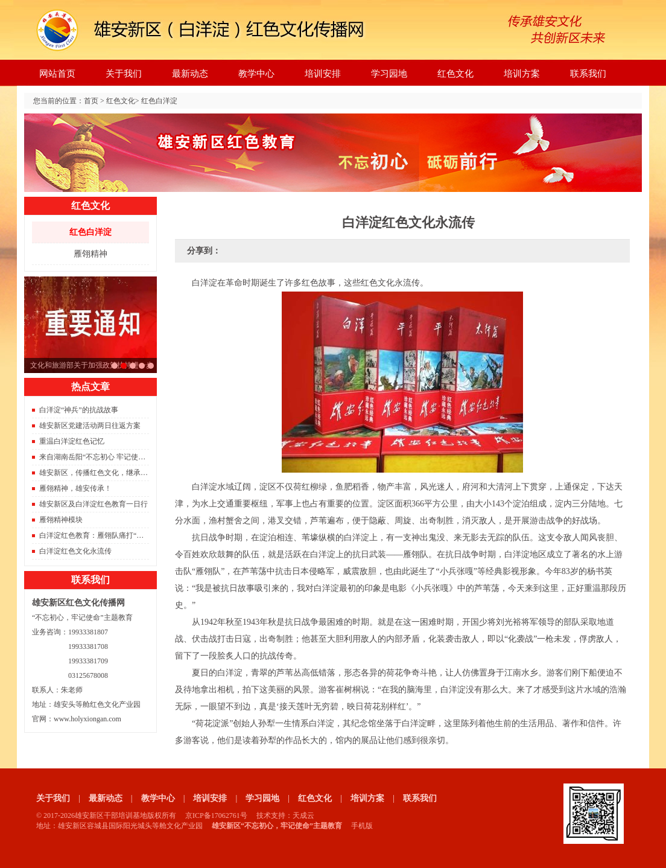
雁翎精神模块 (61, 519)
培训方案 (522, 73)
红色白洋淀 (159, 101)
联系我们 (588, 73)
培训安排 (323, 73)
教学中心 (256, 73)
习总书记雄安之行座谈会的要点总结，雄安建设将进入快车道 (115, 366)
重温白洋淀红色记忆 (71, 441)
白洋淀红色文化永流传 (75, 551)
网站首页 (57, 73)
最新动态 (190, 73)
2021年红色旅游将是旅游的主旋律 (133, 366)
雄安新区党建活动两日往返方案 (90, 425)
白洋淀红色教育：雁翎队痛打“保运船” (100, 535)
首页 (91, 101)
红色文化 (455, 73)
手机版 (362, 826)
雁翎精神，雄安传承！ (75, 488)
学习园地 (389, 73)
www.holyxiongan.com (87, 719)
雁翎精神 (90, 253)
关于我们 (124, 73)
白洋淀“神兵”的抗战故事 (78, 410)
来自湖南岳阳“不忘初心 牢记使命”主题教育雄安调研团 (126, 457)
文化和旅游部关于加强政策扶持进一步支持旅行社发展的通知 (124, 366)
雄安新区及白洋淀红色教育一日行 (93, 504)
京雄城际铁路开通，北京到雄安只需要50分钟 (151, 366)
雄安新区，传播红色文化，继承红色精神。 (108, 472)
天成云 (303, 815)
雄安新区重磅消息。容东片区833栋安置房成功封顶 (142, 366)
